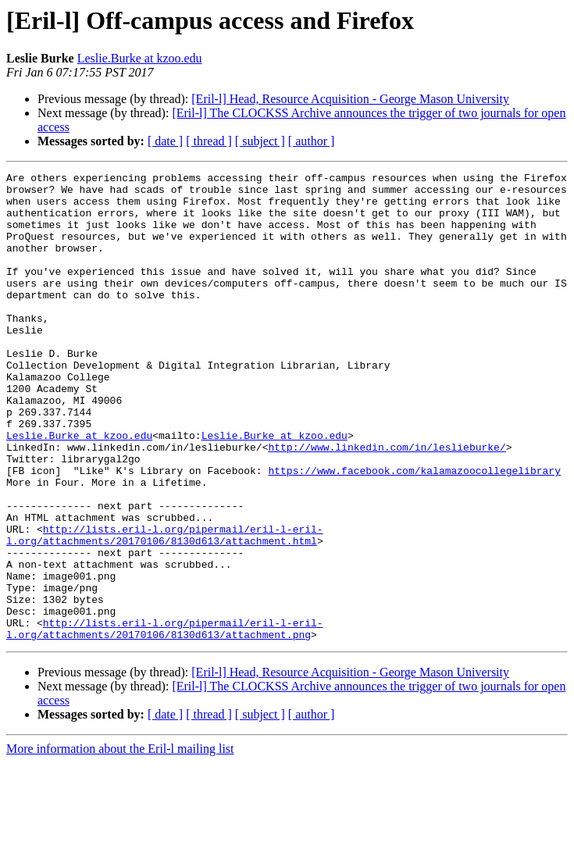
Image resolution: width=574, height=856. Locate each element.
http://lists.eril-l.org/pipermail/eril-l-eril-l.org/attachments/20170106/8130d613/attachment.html (164, 608)
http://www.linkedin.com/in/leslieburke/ (386, 503)
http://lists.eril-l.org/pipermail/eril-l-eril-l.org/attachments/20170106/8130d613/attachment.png (164, 721)
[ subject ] (260, 141)
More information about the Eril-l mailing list (120, 842)
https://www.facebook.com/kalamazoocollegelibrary (414, 531)
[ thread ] (209, 141)
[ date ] (165, 141)
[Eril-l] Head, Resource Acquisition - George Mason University (350, 98)
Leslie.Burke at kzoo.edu (139, 58)
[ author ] (311, 141)
